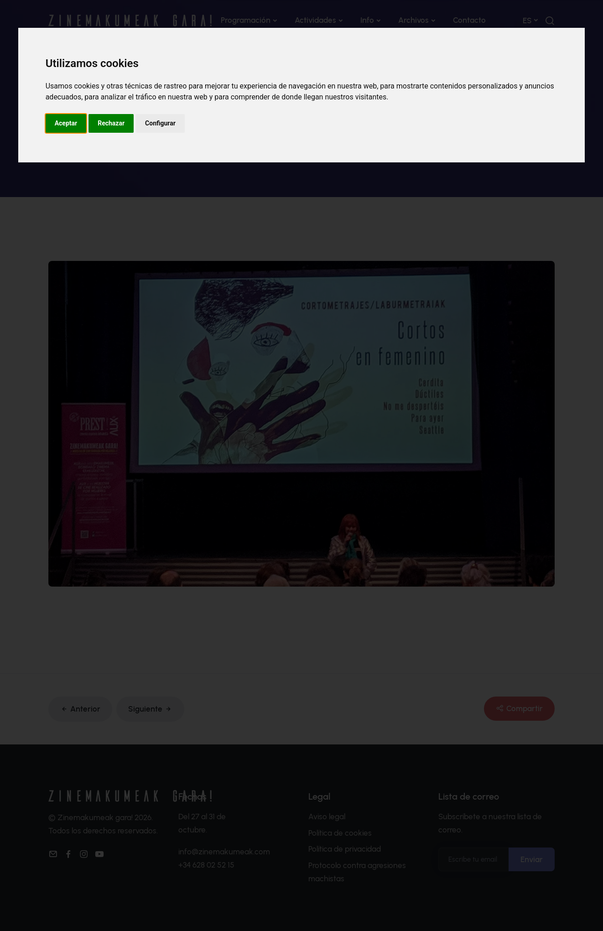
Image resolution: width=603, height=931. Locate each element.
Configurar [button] (160, 123)
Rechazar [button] (111, 123)
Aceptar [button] (66, 123)
